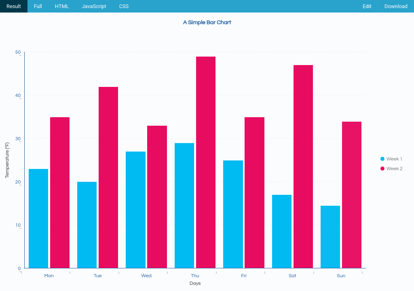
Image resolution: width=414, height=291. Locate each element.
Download (396, 6)
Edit (367, 6)
